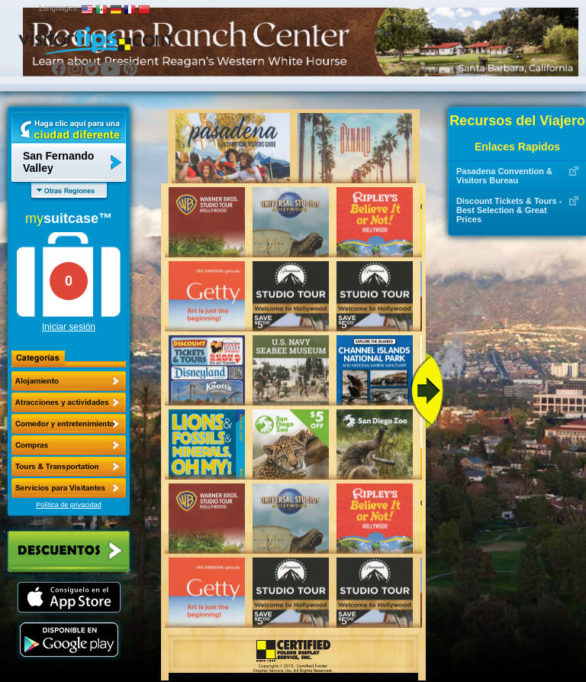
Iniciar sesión (68, 327)
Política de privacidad (68, 505)
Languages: (59, 8)
